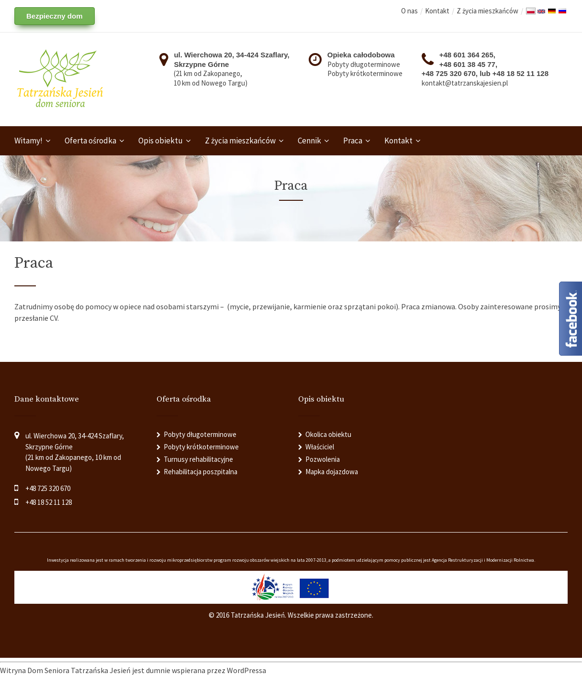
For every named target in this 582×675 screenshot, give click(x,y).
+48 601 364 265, (467, 55)
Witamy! (28, 141)
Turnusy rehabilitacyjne (198, 459)
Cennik (309, 141)
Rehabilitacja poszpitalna (200, 471)
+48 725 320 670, (451, 73)
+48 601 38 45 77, (468, 64)
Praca (352, 141)
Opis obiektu (160, 141)
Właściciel (319, 446)
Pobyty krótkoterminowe (365, 73)
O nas (409, 10)
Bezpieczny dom (54, 16)
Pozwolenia (322, 459)
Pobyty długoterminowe (363, 64)
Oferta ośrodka (90, 141)
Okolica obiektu (328, 434)
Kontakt (437, 10)
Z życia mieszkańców (487, 10)
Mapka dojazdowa (331, 471)
